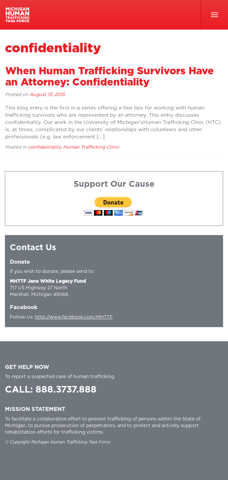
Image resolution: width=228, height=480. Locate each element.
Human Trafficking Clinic (91, 147)
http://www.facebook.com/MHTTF (74, 317)
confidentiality (44, 147)
